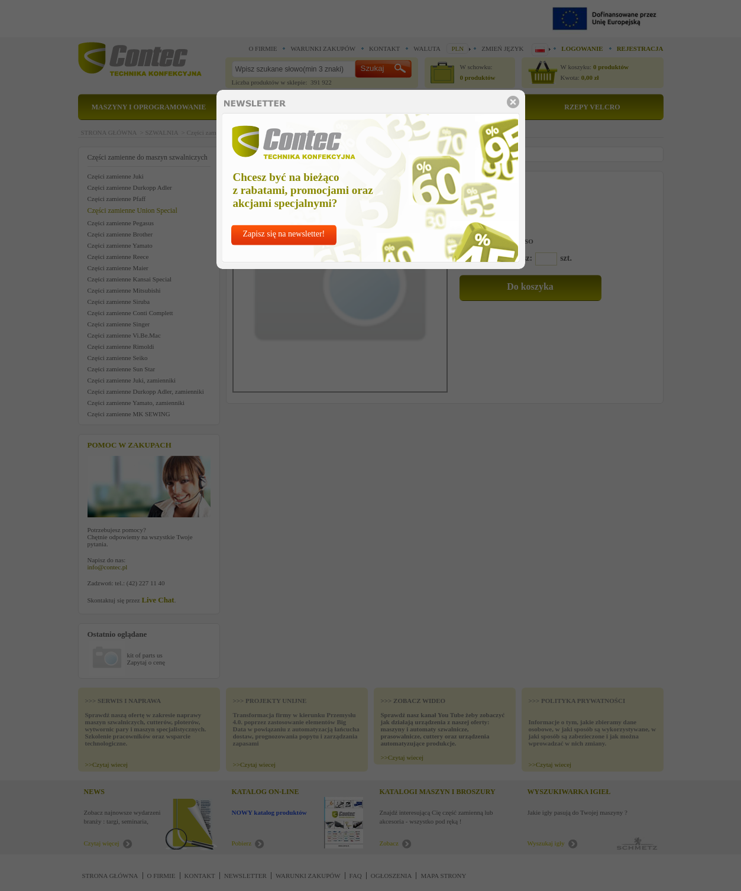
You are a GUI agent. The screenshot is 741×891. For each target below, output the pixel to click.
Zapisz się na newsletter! (284, 233)
